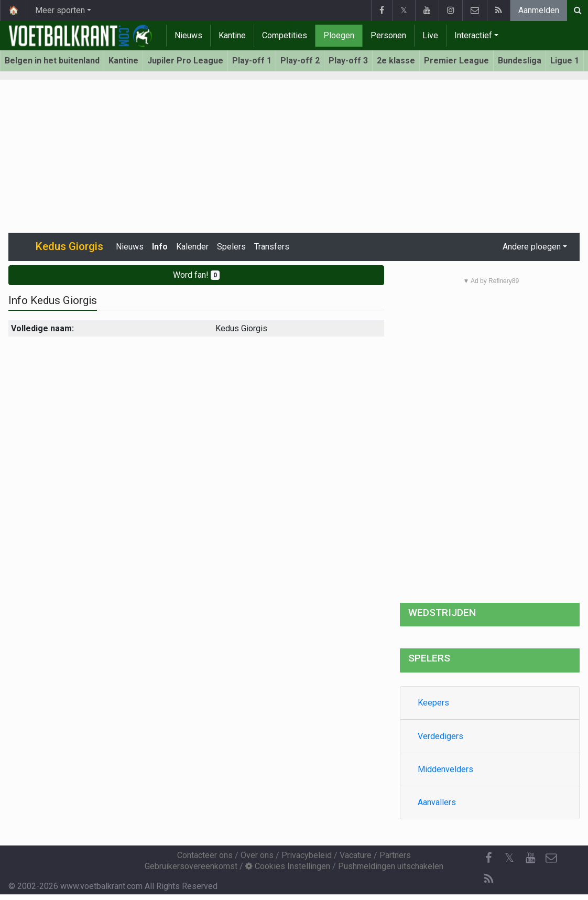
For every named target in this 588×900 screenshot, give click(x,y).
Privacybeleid (306, 855)
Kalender (192, 247)
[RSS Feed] (488, 879)
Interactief (473, 35)
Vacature (356, 855)
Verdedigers (440, 736)
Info (160, 247)
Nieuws (188, 35)
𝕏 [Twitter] (509, 857)
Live (430, 35)
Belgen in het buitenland (52, 61)
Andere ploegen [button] (532, 247)
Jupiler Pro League (185, 61)
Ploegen (338, 35)
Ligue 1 (564, 61)
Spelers (231, 247)
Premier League (456, 61)
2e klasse (396, 61)
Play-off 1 (251, 61)
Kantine (232, 35)
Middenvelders (445, 769)
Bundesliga (519, 61)
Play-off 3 (348, 61)
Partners (395, 855)
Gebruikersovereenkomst (191, 866)
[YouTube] (530, 858)
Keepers (433, 703)
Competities (284, 35)
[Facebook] (488, 858)
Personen (388, 35)
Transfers (271, 247)
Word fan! (196, 275)
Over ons (257, 855)
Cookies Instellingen (287, 866)
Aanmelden (538, 10)
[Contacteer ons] (551, 858)
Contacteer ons (205, 855)
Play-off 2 (300, 61)
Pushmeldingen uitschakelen (390, 866)
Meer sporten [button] (60, 10)
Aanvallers (437, 802)
